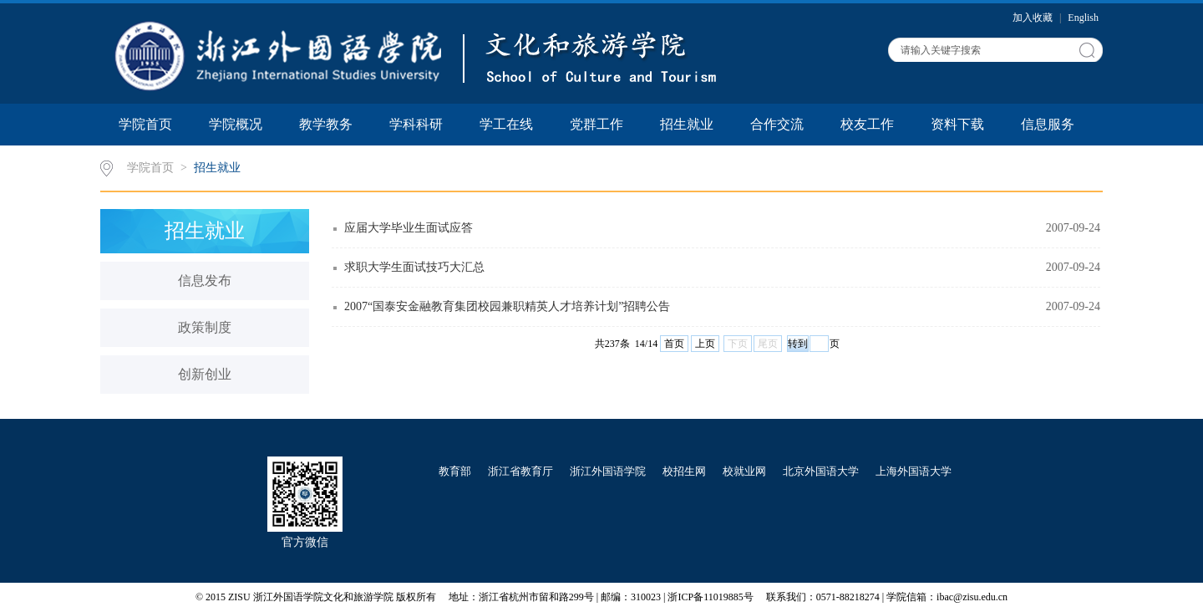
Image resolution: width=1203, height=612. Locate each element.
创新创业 (204, 374)
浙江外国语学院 (608, 471)
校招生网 (684, 471)
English (1083, 17)
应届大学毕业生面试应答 (408, 228)
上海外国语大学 (914, 471)
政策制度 (204, 327)
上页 (705, 343)
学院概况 (235, 124)
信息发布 (204, 280)
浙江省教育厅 (520, 471)
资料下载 (957, 124)
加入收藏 (1034, 17)
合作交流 (777, 124)
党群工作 (596, 124)
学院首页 (145, 124)
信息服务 (1047, 124)
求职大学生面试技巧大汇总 (414, 267)
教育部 (455, 471)
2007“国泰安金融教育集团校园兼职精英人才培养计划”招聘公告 (507, 306)
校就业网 (744, 471)
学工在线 (506, 124)
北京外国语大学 (821, 471)
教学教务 (326, 124)
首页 (674, 343)
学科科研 (416, 124)
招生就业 (686, 124)
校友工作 (867, 124)
